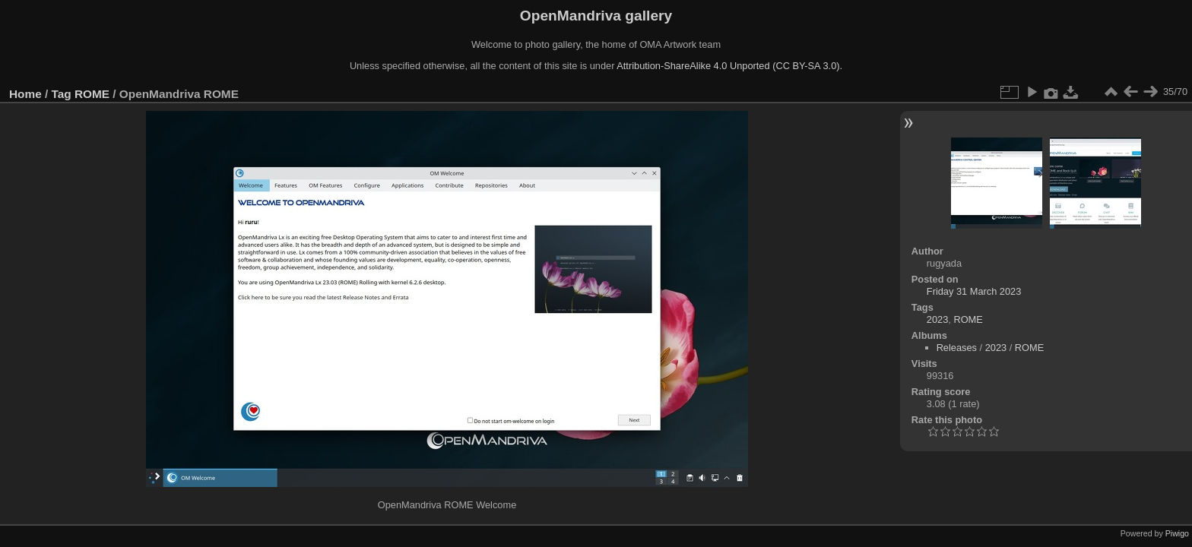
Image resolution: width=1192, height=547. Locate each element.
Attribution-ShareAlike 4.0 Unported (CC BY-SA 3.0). (729, 65)
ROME (91, 93)
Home (25, 93)
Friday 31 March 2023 (974, 291)
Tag (61, 93)
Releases (957, 347)
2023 (937, 319)
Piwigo (1177, 533)
